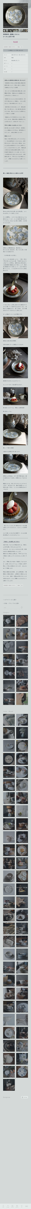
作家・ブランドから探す (11, 603)
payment (17, 1206)
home (3, 1206)
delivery (12, 1206)
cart (21, 1206)
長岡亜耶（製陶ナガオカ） (10, 47)
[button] (9, 16)
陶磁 (19, 47)
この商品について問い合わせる (15, 50)
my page (8, 1206)
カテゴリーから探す (10, 600)
